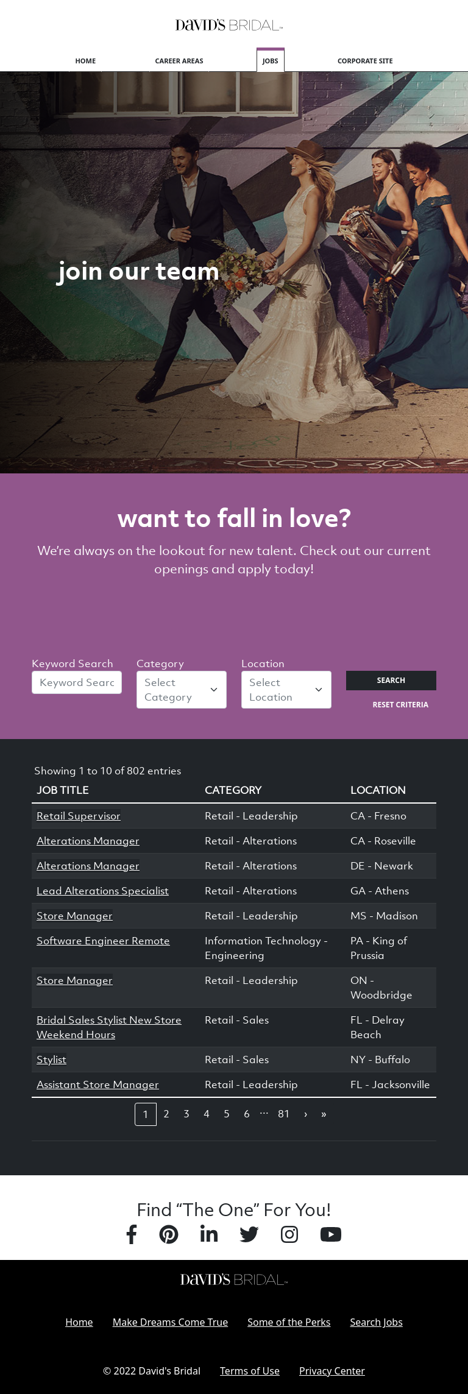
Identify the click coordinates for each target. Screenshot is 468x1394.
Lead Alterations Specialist (103, 890)
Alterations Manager (88, 840)
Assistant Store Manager (98, 1084)
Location (263, 663)
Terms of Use (250, 1371)
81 (284, 1113)
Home (85, 60)
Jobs (270, 60)
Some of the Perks (288, 1322)
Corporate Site (365, 60)
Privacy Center (332, 1371)
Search (391, 680)
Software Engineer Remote (103, 940)
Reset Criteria (400, 704)
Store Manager (75, 915)
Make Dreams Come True (171, 1322)
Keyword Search (72, 663)
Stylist (51, 1059)
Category (160, 663)
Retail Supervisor (79, 816)
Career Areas (179, 60)
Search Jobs (376, 1322)
